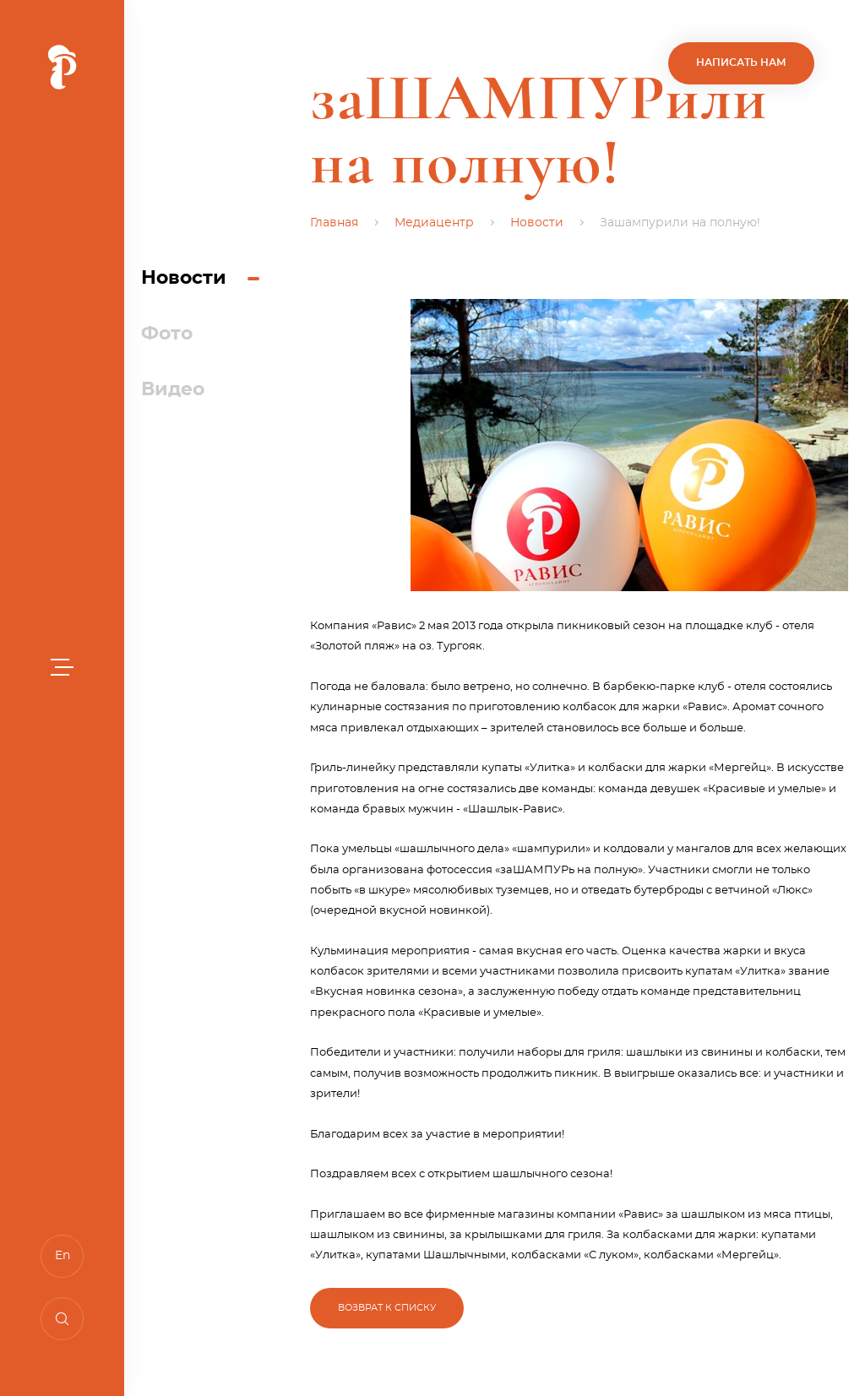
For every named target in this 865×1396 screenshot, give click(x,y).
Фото (167, 333)
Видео (172, 389)
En (62, 1256)
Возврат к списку (387, 1307)
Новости (183, 278)
